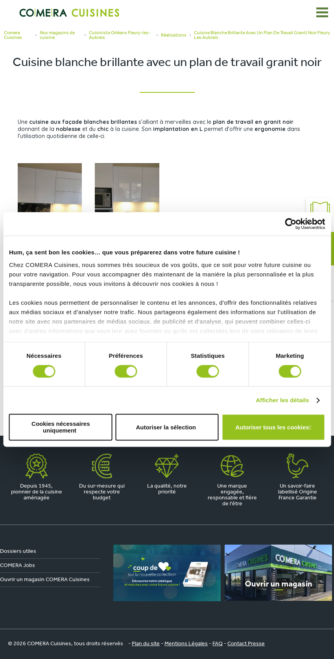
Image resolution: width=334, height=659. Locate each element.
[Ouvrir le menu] (322, 12)
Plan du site (146, 644)
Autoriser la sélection (166, 427)
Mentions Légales (186, 644)
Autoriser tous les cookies (272, 427)
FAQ (217, 644)
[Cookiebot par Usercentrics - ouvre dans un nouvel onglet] (290, 224)
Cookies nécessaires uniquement (60, 427)
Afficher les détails (282, 400)
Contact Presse (246, 644)
